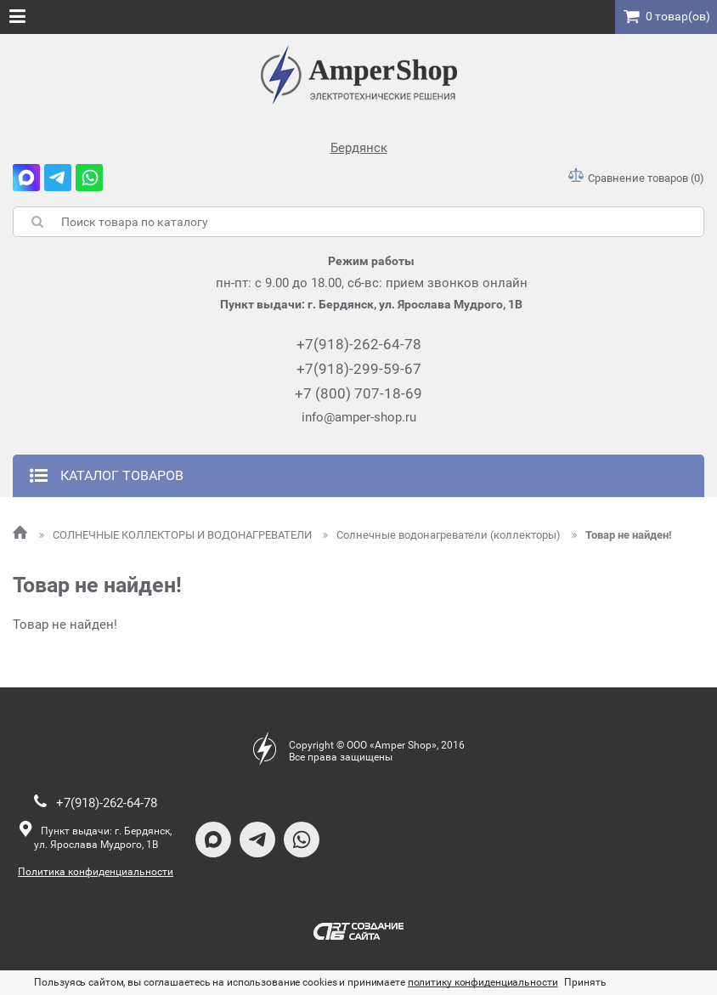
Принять (585, 982)
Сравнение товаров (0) (636, 178)
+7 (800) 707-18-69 (358, 393)
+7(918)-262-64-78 (358, 344)
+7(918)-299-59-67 (358, 368)
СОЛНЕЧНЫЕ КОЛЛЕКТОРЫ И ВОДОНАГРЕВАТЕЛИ (176, 535)
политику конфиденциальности (483, 982)
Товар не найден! (622, 535)
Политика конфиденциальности (95, 872)
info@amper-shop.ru (359, 417)
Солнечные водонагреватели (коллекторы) (443, 535)
